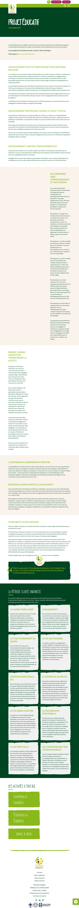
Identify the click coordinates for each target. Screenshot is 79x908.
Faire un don (66, 2)
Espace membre (56, 2)
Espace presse (39, 881)
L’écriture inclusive (39, 896)
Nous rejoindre (39, 875)
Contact (39, 872)
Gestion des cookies (39, 890)
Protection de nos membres (39, 893)
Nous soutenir (40, 878)
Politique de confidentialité (39, 888)
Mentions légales (39, 885)
